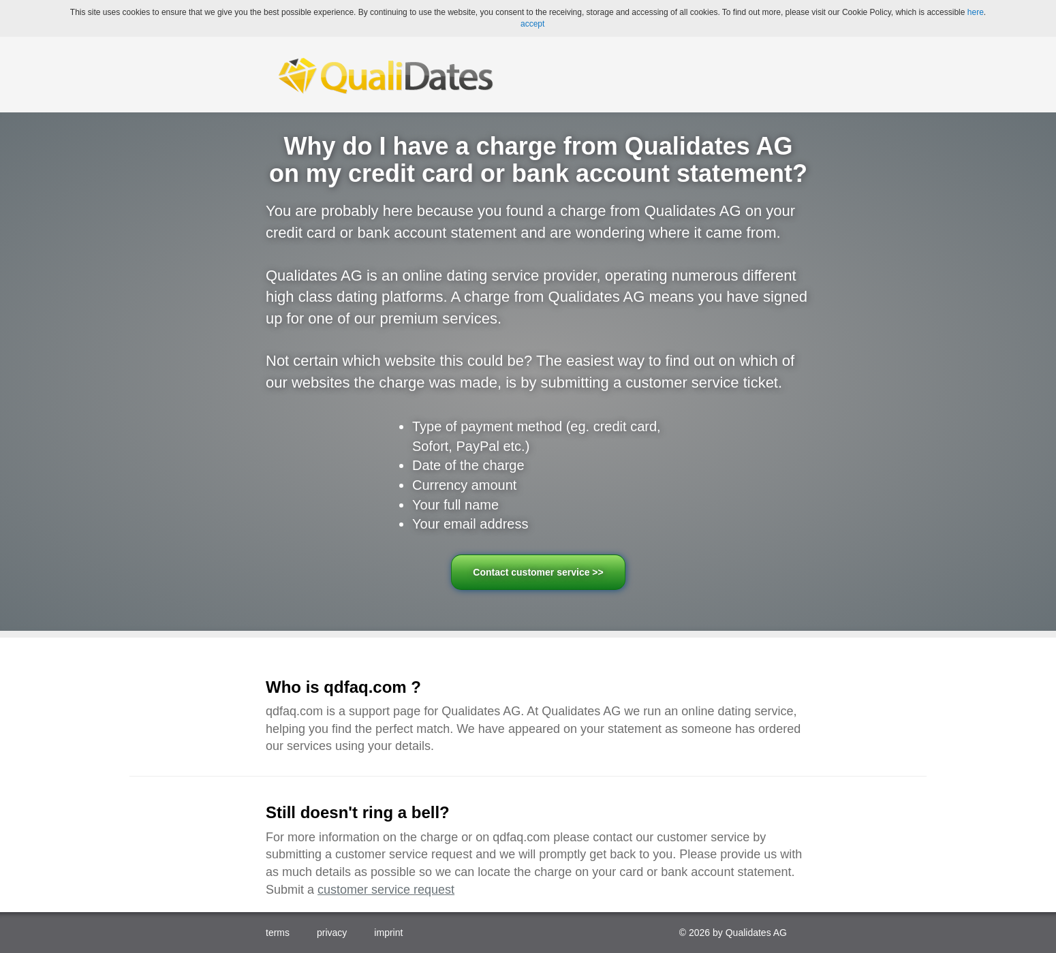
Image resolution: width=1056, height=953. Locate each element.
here (975, 12)
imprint (388, 932)
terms (278, 932)
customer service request (385, 889)
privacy (332, 932)
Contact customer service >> (538, 572)
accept (532, 24)
